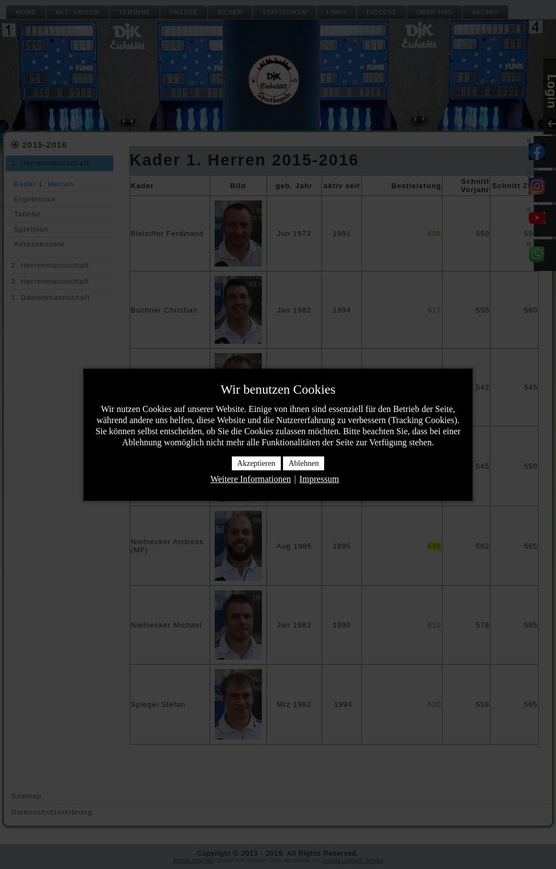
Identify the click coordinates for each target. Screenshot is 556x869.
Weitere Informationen (250, 479)
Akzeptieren (256, 463)
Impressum (319, 479)
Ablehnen (304, 463)
